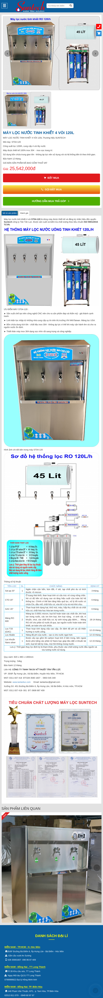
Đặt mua (51, 177)
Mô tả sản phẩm (10, 213)
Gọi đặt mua (51, 189)
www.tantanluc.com (22, 682)
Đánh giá (24, 213)
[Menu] (4, 5)
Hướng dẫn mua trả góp (51, 201)
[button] (7, 53)
